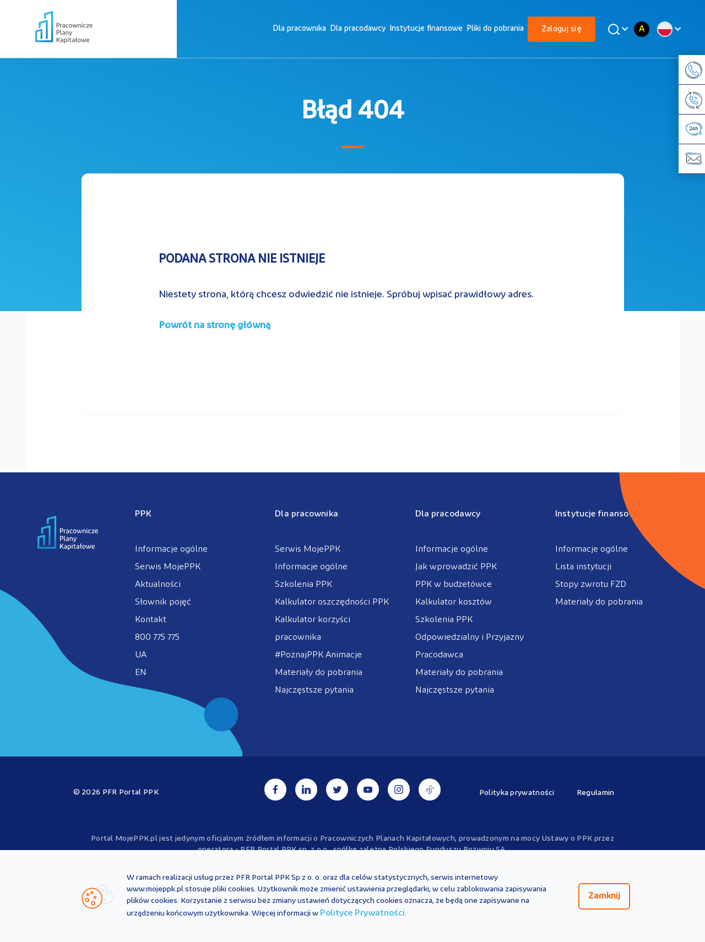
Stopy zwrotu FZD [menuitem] (590, 584)
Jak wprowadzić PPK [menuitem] (456, 567)
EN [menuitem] (141, 672)
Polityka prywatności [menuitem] (517, 793)
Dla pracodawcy (358, 29)
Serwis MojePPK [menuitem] (167, 567)
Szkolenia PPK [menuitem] (303, 584)
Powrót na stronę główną (214, 325)
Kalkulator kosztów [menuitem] (453, 602)
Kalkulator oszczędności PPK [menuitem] (332, 602)
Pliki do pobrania (495, 29)
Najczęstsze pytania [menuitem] (314, 690)
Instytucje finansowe (426, 29)
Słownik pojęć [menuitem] (163, 602)
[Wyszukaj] (616, 29)
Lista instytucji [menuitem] (583, 567)
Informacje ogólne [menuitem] (171, 549)
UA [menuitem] (141, 655)
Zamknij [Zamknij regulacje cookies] (604, 896)
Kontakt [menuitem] (150, 620)
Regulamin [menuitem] (596, 793)
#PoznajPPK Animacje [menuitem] (318, 655)
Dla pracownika (299, 29)
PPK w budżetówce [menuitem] (453, 584)
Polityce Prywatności (362, 913)
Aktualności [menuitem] (158, 584)
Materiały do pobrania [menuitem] (318, 672)
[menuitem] (299, 29)
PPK (143, 514)
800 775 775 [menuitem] (157, 637)
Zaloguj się (561, 29)
